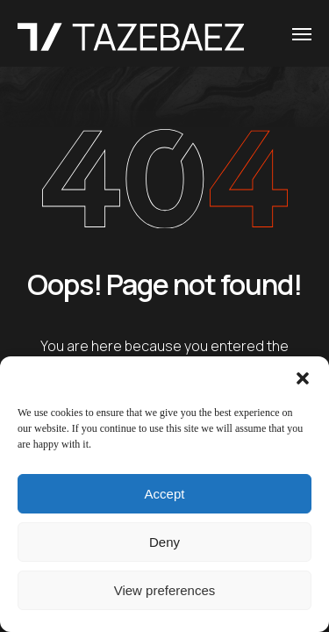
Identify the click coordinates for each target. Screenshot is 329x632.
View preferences (165, 590)
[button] (302, 378)
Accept (165, 493)
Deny (164, 542)
